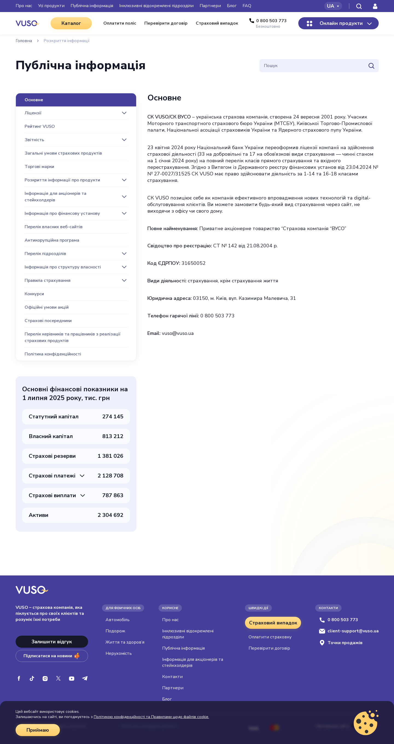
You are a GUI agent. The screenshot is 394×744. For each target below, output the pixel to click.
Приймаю (38, 730)
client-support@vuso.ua (349, 631)
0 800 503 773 (338, 620)
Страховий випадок (273, 622)
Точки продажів (341, 642)
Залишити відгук (51, 641)
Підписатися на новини (52, 656)
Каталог (71, 23)
